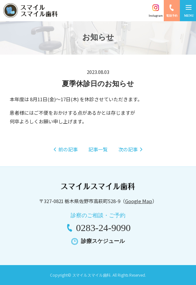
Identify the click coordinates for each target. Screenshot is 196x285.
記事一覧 (98, 149)
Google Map (138, 201)
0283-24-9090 (103, 227)
